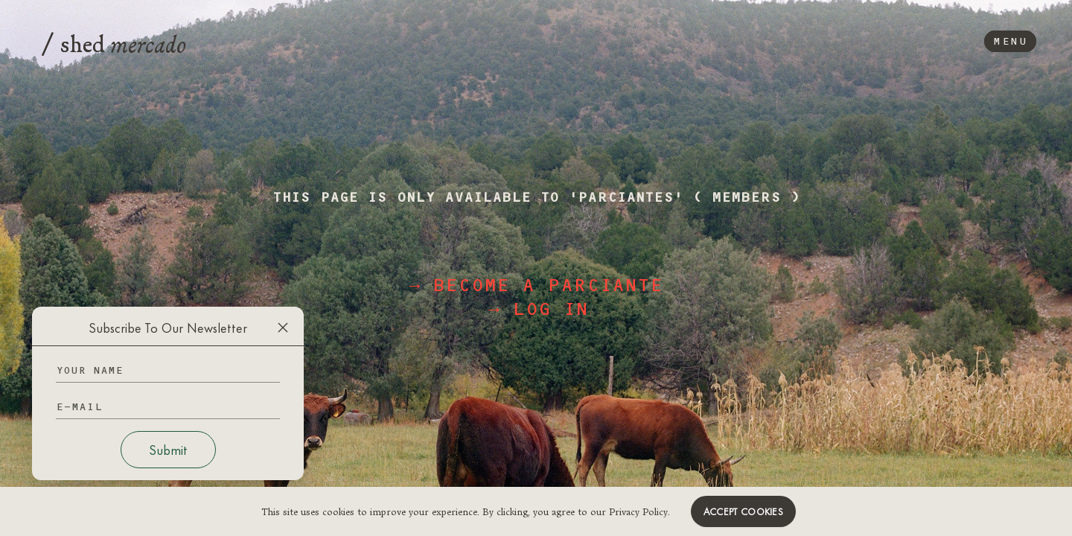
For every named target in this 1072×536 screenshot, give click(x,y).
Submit (168, 450)
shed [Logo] (114, 42)
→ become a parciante (536, 285)
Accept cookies (743, 511)
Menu (1010, 41)
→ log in (537, 309)
